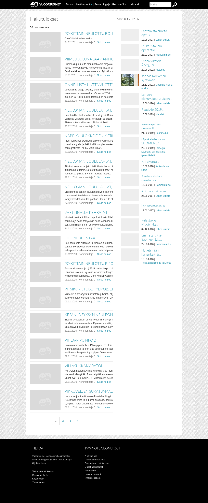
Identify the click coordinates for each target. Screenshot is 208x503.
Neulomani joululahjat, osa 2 (93, 161)
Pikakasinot (90, 470)
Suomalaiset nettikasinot (97, 463)
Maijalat (160, 114)
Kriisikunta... (150, 161)
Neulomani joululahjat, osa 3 (93, 110)
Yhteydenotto (38, 482)
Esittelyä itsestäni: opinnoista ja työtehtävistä (153, 152)
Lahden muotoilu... (154, 205)
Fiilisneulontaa (80, 238)
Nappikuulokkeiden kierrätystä (96, 136)
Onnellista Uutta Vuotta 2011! (94, 85)
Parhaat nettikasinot (95, 459)
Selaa (102, 4)
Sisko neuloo (104, 42)
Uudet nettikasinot (94, 467)
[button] (91, 4)
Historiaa (160, 69)
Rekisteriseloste (40, 475)
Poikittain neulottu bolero (92, 34)
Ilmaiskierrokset (92, 478)
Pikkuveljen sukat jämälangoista (98, 391)
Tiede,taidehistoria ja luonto (156, 262)
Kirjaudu (135, 4)
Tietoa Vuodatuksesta (43, 471)
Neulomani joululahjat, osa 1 (93, 187)
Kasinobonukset (93, 474)
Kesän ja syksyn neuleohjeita (93, 315)
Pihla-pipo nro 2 (80, 340)
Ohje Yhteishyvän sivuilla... (79, 38)
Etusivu (70, 4)
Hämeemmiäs (163, 54)
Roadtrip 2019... (152, 109)
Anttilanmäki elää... (154, 191)
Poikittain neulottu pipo (89, 264)
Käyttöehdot (38, 478)
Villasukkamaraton (84, 366)
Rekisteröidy (119, 4)
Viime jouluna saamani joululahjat (99, 59)
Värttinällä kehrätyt (86, 213)
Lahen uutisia (163, 39)
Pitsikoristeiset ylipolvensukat (95, 289)
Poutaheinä (162, 133)
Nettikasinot (83, 4)
